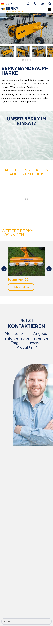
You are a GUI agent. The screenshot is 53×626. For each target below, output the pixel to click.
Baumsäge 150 (18, 279)
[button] (50, 3)
